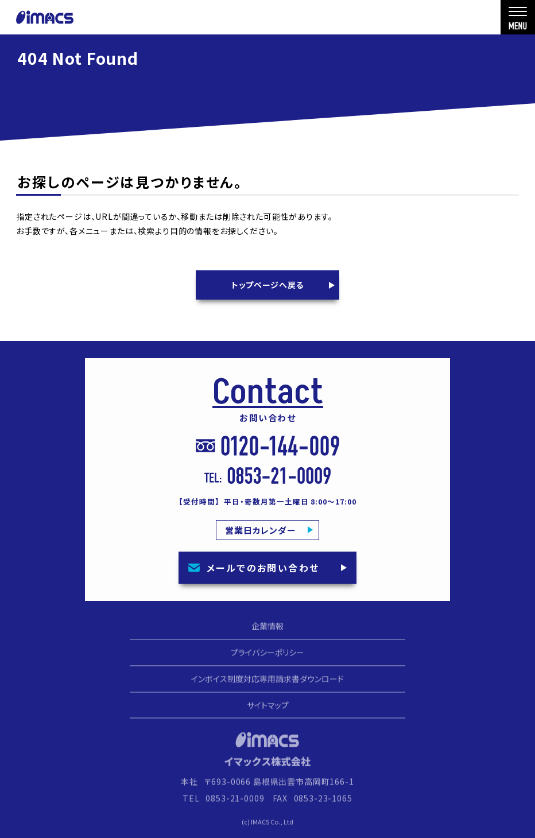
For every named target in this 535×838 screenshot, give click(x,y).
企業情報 (267, 631)
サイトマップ (268, 709)
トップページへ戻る (267, 284)
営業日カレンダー (260, 530)
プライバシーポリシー (267, 656)
